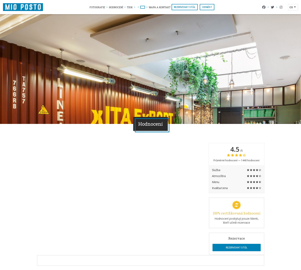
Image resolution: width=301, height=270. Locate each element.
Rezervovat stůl (184, 7)
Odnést (207, 7)
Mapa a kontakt (160, 7)
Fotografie (97, 7)
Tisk (130, 7)
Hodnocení (116, 7)
